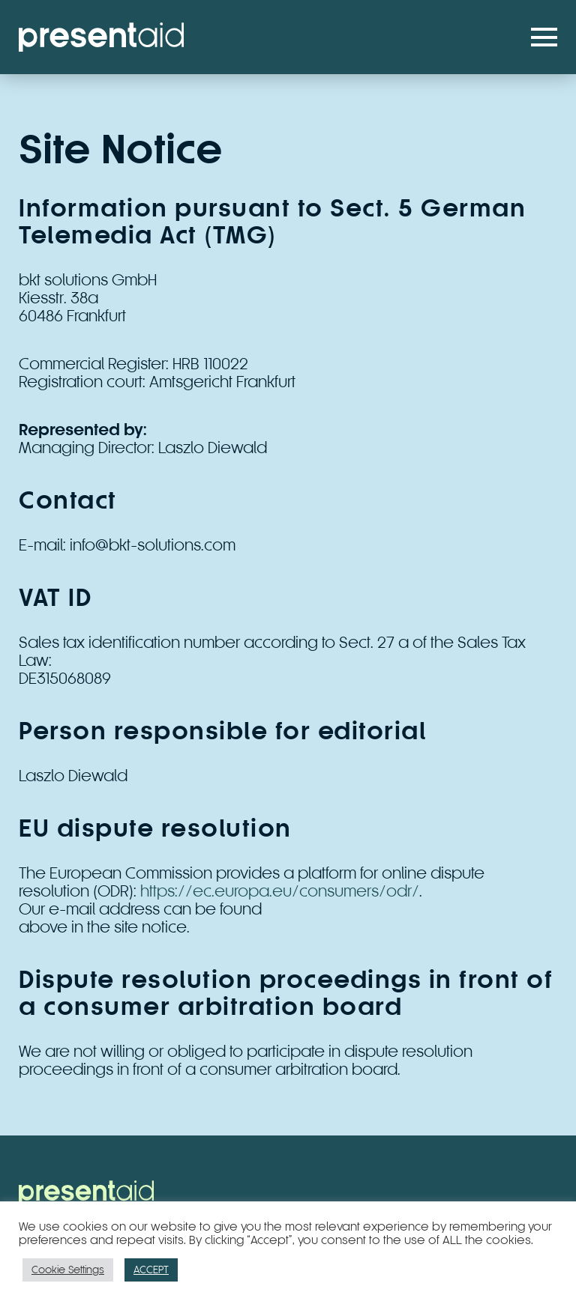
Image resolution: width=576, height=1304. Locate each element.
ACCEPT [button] (151, 1270)
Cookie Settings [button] (68, 1270)
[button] (544, 37)
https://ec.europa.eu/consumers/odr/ (279, 891)
